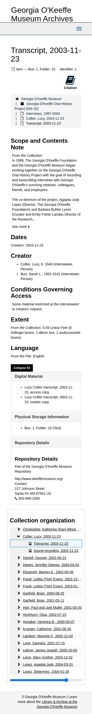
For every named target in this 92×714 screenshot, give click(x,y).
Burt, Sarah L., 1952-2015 (40, 274)
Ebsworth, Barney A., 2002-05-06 (48, 572)
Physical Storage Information (42, 417)
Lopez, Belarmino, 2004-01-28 (46, 672)
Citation (70, 82)
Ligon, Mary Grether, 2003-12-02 (48, 657)
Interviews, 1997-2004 (43, 114)
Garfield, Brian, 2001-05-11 (43, 600)
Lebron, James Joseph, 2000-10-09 (50, 650)
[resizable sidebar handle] (46, 680)
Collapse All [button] (21, 368)
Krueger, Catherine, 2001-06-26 (47, 629)
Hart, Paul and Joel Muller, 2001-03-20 (52, 608)
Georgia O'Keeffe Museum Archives (42, 14)
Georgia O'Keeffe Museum (41, 99)
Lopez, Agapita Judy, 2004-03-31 (48, 664)
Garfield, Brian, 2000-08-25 (43, 593)
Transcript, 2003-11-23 (51, 543)
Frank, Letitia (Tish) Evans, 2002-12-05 (52, 579)
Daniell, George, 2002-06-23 (44, 558)
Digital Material (29, 376)
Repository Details (32, 443)
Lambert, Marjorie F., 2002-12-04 (48, 636)
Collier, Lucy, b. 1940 (37, 264)
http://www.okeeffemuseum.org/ (39, 479)
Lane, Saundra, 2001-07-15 (44, 643)
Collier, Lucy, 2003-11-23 (45, 118)
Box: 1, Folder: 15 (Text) (43, 428)
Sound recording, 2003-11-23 (56, 551)
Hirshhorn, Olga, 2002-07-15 (44, 615)
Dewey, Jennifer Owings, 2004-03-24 (51, 565)
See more (21, 227)
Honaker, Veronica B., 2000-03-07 (49, 622)
